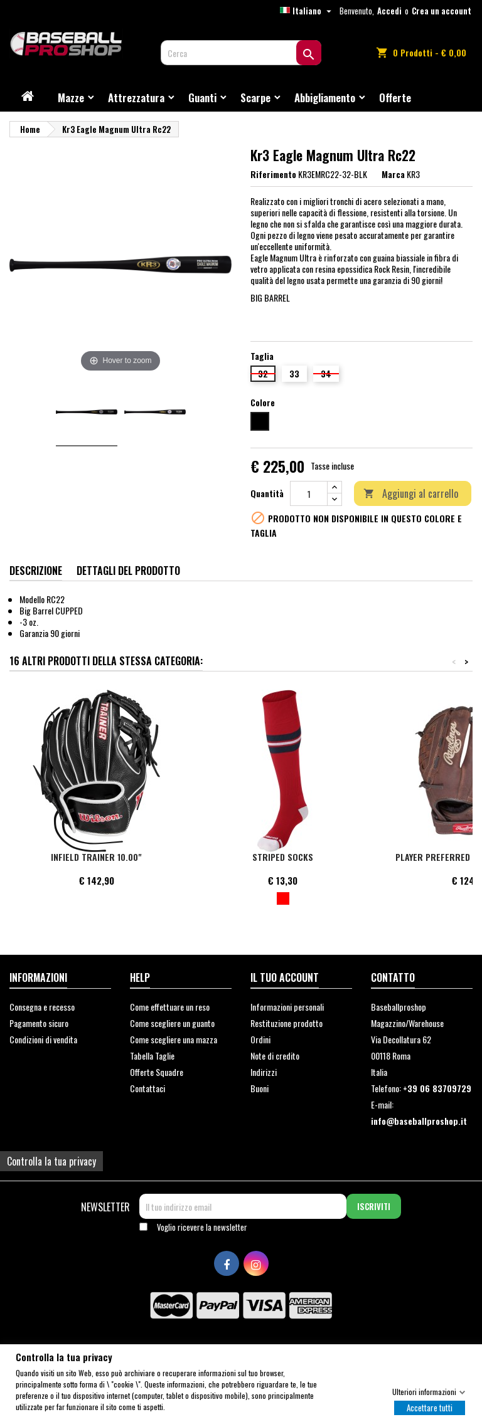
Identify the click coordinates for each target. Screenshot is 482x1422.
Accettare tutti (430, 1407)
